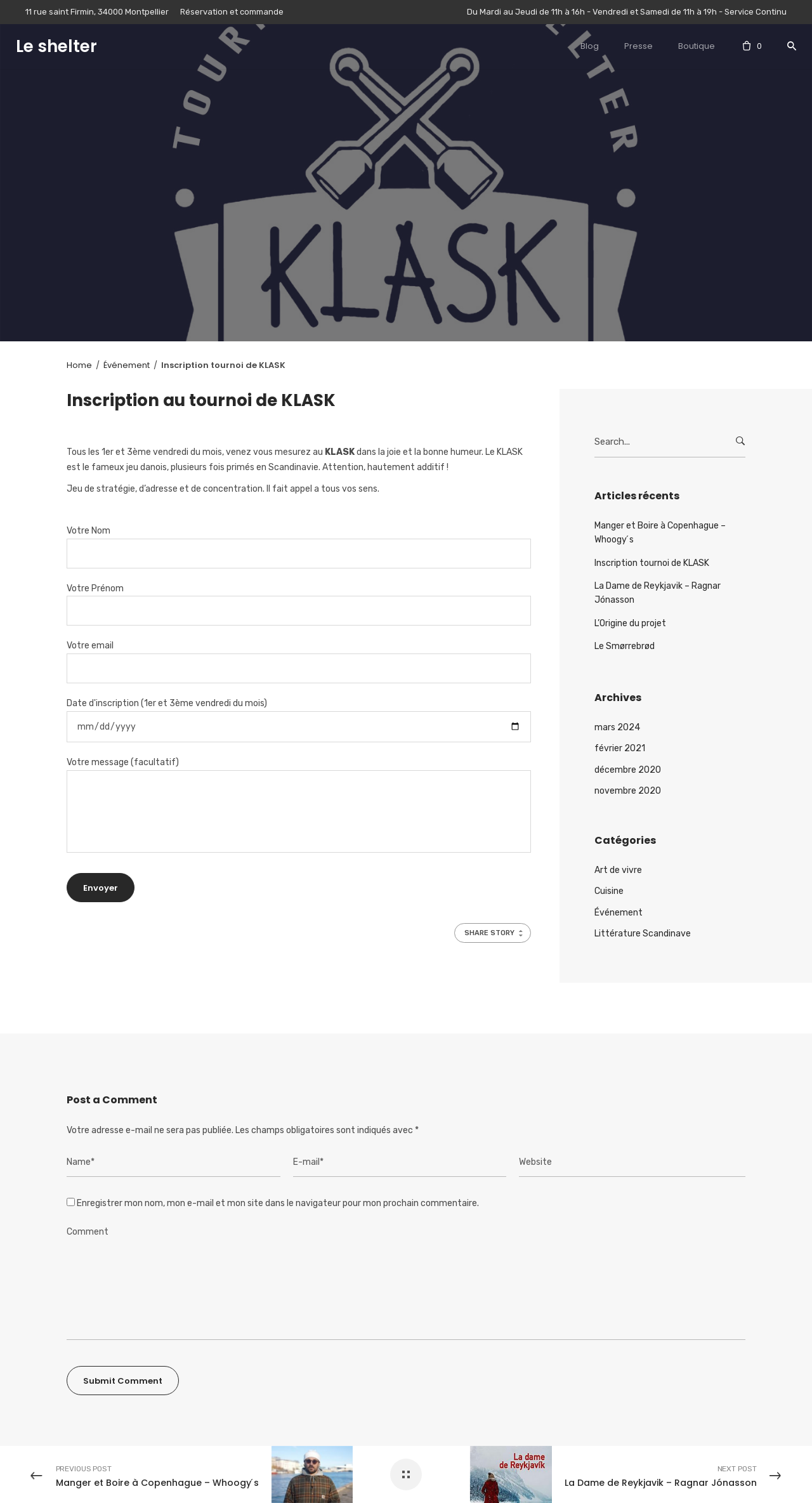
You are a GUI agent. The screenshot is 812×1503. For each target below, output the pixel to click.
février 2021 (619, 748)
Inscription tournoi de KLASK (651, 563)
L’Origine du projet (630, 623)
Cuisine (609, 891)
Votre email (299, 657)
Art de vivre (618, 870)
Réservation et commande (232, 11)
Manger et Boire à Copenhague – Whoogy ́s (660, 532)
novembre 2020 (627, 790)
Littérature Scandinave (642, 933)
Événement (618, 912)
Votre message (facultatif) (299, 805)
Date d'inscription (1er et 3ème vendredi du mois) (299, 715)
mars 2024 (617, 727)
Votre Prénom (299, 600)
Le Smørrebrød (624, 646)
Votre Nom (299, 542)
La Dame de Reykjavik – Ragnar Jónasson (657, 593)
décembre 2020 (627, 770)
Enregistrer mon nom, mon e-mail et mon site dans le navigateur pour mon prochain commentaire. (278, 1203)
